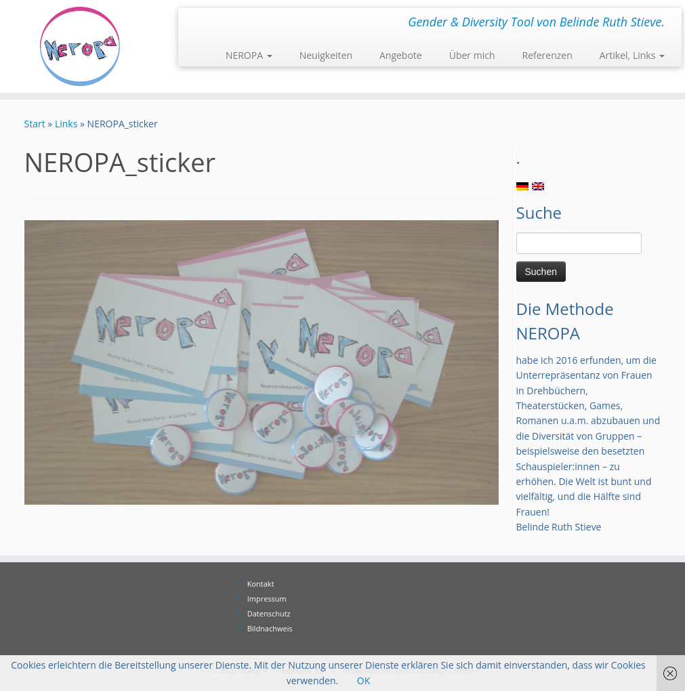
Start (34, 123)
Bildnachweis (270, 628)
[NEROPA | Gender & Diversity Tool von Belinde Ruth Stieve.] (80, 46)
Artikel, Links (632, 55)
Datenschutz (269, 613)
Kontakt (260, 584)
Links (66, 123)
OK (363, 680)
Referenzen (547, 55)
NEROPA (249, 55)
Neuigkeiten (325, 55)
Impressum (267, 598)
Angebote (400, 55)
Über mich (472, 55)
